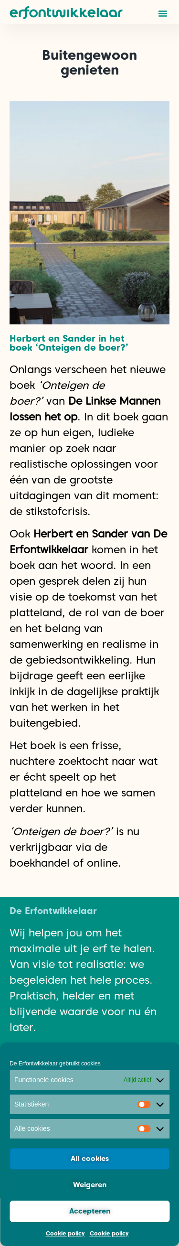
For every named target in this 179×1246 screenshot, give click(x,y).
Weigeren (89, 1185)
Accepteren (89, 1211)
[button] (163, 13)
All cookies (90, 1158)
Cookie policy (65, 1233)
